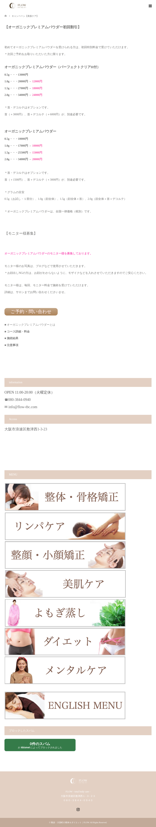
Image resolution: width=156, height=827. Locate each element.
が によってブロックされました (40, 745)
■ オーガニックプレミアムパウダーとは (29, 324)
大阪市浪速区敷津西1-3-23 (25, 429)
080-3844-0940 (19, 400)
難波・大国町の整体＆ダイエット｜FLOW (70, 822)
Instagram (78, 809)
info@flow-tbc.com (23, 407)
